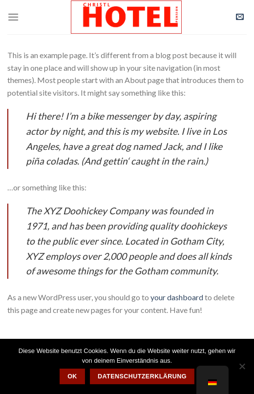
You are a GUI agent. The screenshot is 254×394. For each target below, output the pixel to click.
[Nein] (242, 369)
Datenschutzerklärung (142, 376)
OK (72, 376)
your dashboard (176, 297)
